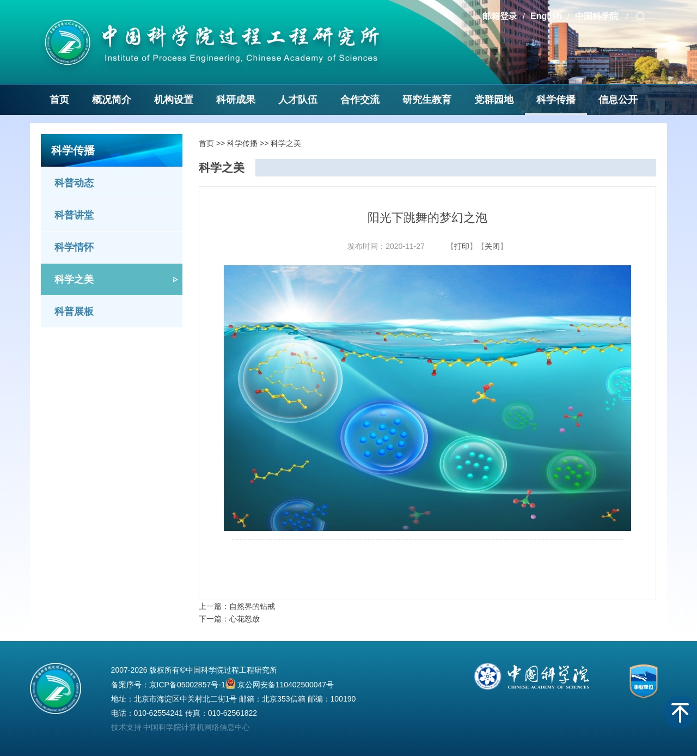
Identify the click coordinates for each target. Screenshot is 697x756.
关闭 (492, 246)
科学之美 (74, 279)
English (546, 16)
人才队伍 (297, 99)
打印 (461, 246)
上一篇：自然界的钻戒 (237, 606)
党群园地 (493, 99)
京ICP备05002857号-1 (187, 684)
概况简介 (111, 99)
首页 (59, 99)
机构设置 (173, 99)
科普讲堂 (74, 215)
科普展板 (74, 311)
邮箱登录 (499, 16)
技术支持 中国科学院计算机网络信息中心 (180, 727)
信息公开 (618, 99)
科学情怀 (74, 247)
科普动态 (74, 183)
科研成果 (235, 99)
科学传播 (556, 99)
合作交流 (360, 99)
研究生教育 (426, 99)
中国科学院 (598, 16)
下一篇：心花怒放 (229, 618)
